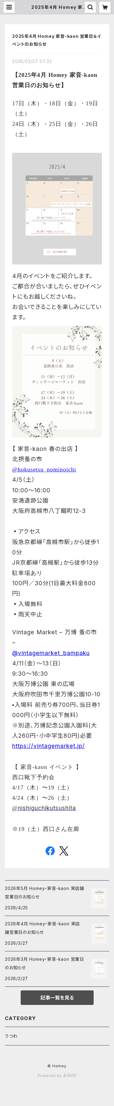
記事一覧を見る (57, 998)
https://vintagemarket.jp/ (48, 746)
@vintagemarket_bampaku (51, 653)
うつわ (11, 1036)
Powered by (57, 1075)
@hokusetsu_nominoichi (44, 469)
